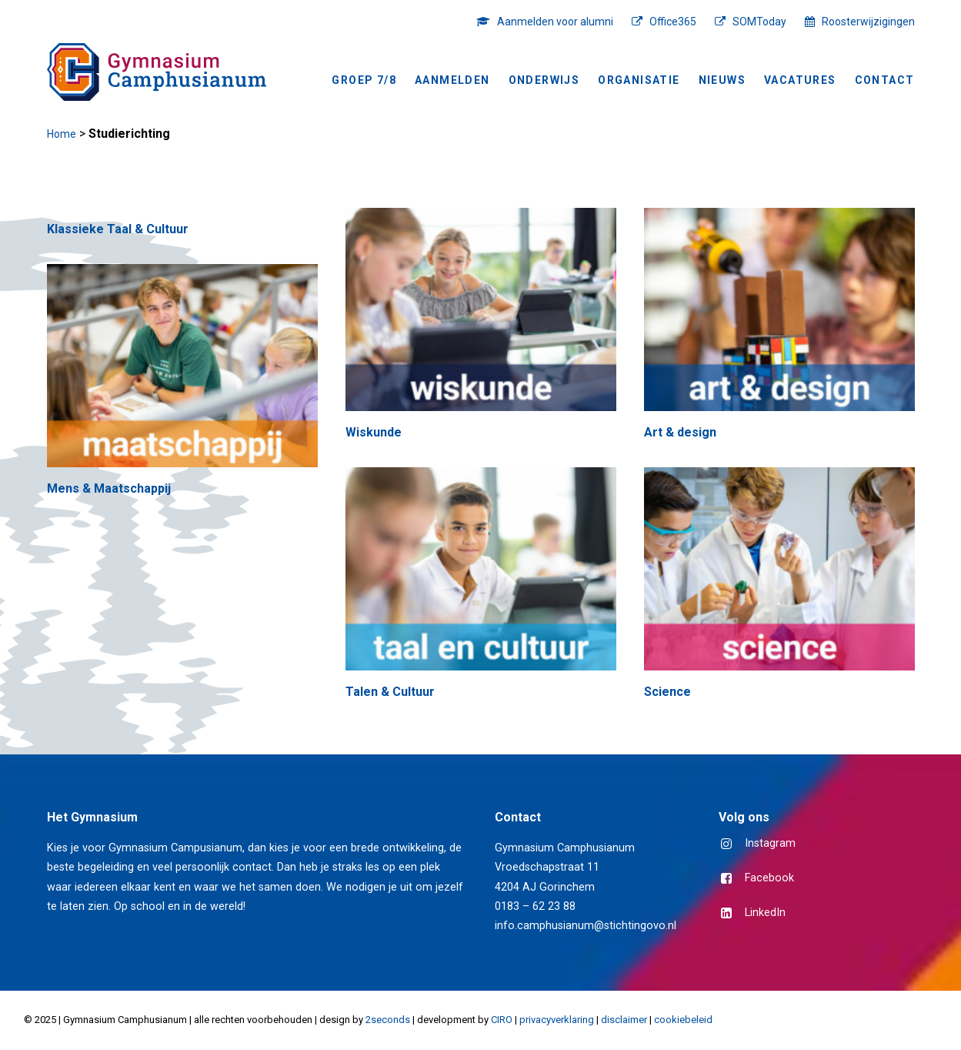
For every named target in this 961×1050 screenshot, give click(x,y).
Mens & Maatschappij (109, 488)
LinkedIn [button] (765, 912)
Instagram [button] (770, 843)
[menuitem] (548, 21)
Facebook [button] (769, 877)
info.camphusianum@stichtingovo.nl (585, 925)
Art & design (680, 432)
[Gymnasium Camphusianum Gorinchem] (156, 72)
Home (61, 134)
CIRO (501, 1019)
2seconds (387, 1019)
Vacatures (800, 80)
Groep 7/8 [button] (364, 80)
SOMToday (759, 21)
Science (667, 691)
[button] (480, 309)
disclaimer (624, 1019)
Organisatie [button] (638, 80)
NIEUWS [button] (722, 80)
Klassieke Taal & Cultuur (118, 229)
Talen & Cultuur (390, 691)
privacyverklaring (556, 1019)
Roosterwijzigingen (868, 21)
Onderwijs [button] (544, 80)
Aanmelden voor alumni (555, 21)
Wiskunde (373, 432)
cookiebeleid (683, 1019)
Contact (885, 80)
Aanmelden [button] (452, 80)
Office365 (672, 21)
